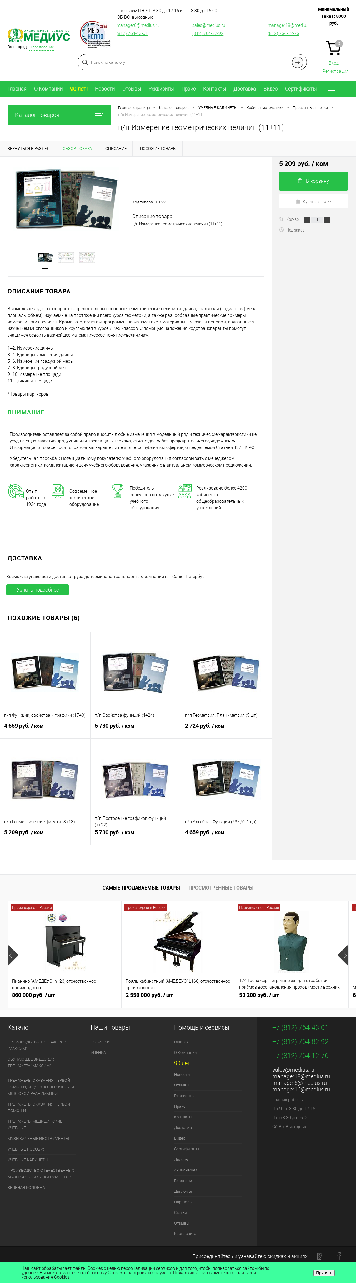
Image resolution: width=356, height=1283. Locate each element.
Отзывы (131, 89)
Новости (105, 89)
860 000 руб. (64, 998)
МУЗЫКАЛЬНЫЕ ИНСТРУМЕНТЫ (38, 1138)
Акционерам (185, 1170)
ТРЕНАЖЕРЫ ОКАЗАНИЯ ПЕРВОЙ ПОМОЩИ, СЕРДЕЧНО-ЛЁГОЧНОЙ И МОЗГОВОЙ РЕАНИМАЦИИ (41, 1087)
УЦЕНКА (98, 1052)
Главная (17, 89)
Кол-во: (293, 219)
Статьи (180, 1212)
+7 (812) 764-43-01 (300, 1027)
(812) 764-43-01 (132, 33)
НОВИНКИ (100, 1042)
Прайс (188, 89)
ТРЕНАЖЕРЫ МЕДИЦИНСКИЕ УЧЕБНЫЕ (35, 1124)
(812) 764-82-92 (207, 33)
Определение (41, 47)
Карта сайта (185, 1233)
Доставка (244, 89)
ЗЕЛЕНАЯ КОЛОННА (26, 1187)
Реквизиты (161, 89)
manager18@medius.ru (290, 25)
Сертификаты (301, 89)
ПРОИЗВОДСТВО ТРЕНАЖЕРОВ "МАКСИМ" (37, 1045)
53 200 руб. (291, 998)
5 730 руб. (136, 728)
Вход (334, 63)
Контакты (214, 89)
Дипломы (183, 1191)
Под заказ (291, 230)
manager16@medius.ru (301, 1089)
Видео (270, 89)
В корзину (313, 181)
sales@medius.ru (208, 25)
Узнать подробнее (38, 590)
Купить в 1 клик (314, 201)
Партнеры (183, 1202)
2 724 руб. (226, 728)
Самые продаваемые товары (141, 887)
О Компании (48, 89)
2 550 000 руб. (178, 998)
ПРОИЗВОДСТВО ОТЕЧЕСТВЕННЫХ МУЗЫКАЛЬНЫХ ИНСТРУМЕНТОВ (41, 1173)
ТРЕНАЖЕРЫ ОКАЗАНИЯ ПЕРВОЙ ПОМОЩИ (39, 1107)
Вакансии (183, 1180)
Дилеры (181, 1159)
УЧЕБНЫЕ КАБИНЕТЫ (28, 1159)
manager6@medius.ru (138, 25)
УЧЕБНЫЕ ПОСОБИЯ (27, 1149)
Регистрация (336, 71)
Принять (324, 1273)
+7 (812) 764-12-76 (300, 1055)
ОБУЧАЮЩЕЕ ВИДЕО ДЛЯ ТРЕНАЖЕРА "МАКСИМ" (32, 1062)
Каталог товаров (59, 115)
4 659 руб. (45, 728)
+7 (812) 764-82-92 (300, 1041)
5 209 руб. (45, 835)
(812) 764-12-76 (283, 33)
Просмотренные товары (220, 887)
